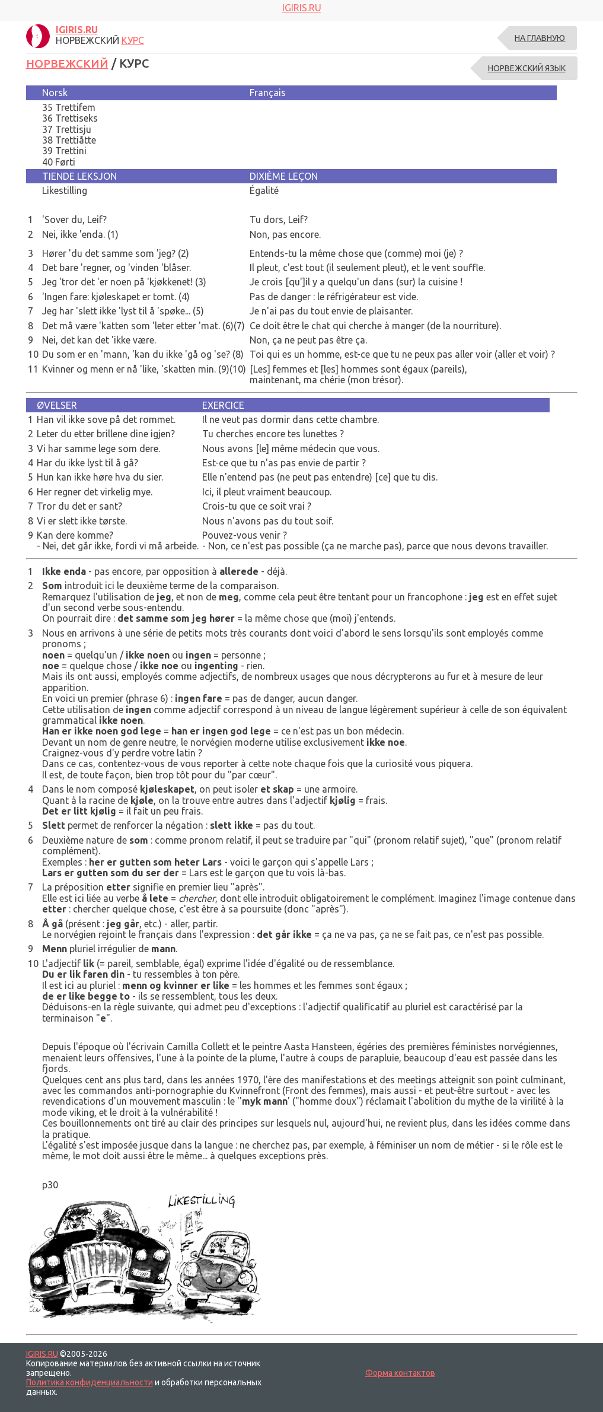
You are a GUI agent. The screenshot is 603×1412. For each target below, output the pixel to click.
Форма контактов (400, 1373)
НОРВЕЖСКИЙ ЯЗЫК (527, 68)
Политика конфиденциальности (89, 1382)
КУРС (133, 40)
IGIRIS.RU (42, 1353)
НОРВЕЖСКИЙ (68, 63)
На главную (540, 38)
